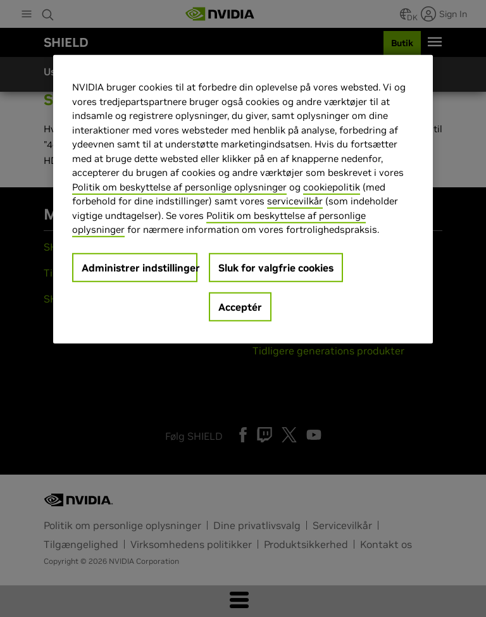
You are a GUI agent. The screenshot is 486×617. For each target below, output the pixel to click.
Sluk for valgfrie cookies (275, 267)
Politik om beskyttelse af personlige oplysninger (179, 187)
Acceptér (240, 307)
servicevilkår (295, 201)
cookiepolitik (331, 187)
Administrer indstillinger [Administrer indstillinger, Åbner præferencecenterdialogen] (139, 267)
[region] (243, 199)
